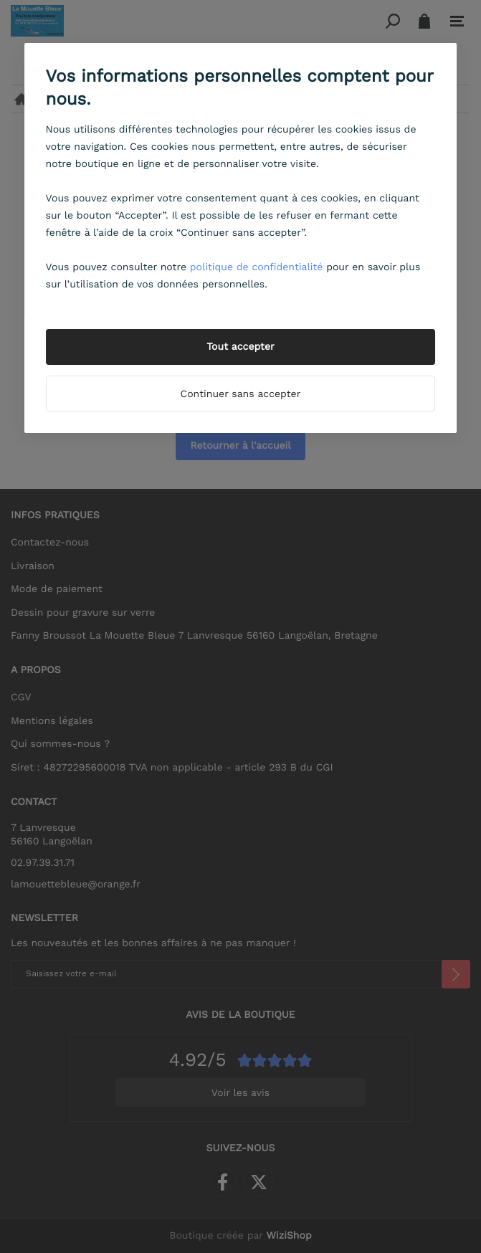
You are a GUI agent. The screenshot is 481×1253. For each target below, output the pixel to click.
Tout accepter (240, 347)
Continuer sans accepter (241, 394)
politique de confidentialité (256, 267)
